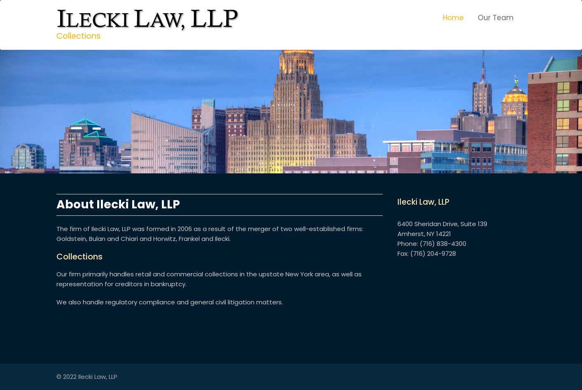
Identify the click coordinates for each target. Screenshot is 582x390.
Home (453, 18)
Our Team (496, 18)
